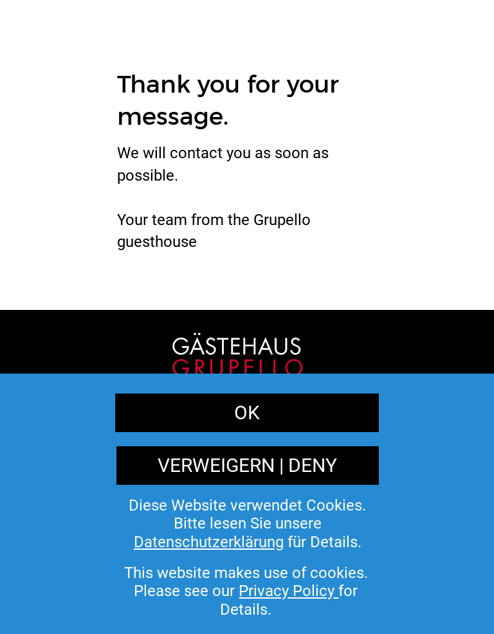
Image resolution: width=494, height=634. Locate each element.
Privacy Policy (277, 557)
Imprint (194, 557)
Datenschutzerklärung (209, 542)
